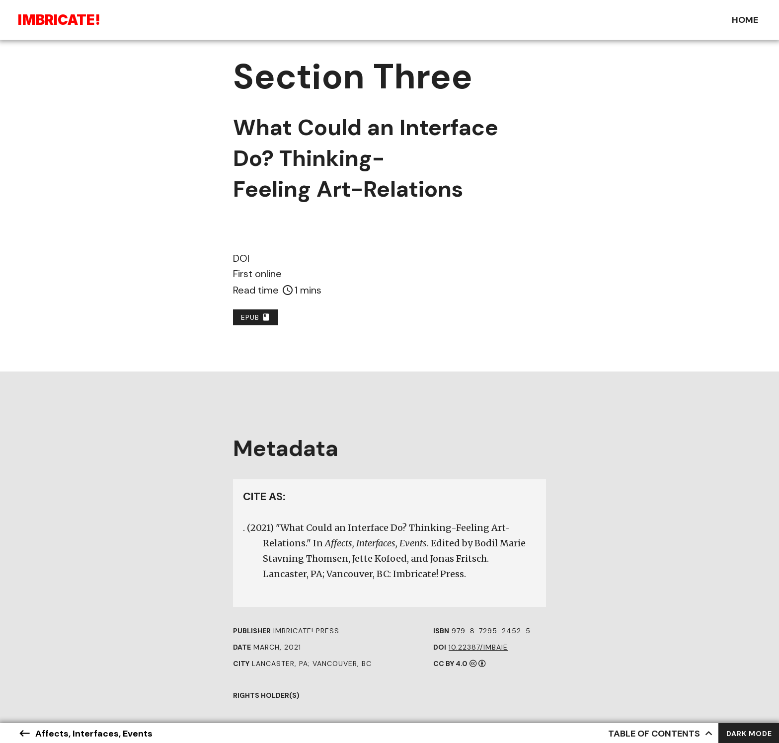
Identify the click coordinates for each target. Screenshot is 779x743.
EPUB (255, 317)
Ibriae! (59, 19)
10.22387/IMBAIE (478, 647)
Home (745, 20)
